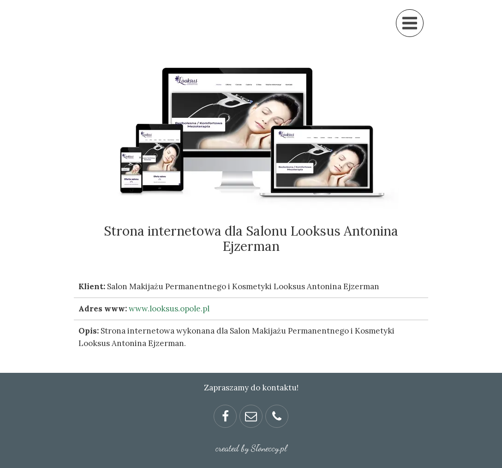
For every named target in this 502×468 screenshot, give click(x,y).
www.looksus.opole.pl (169, 309)
